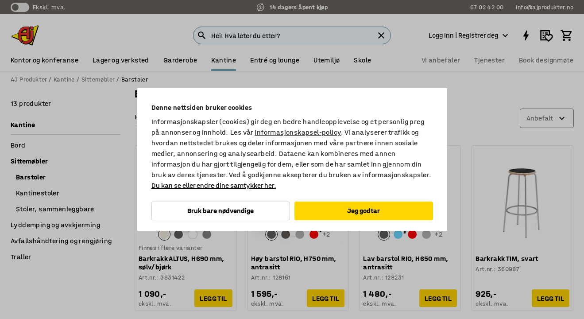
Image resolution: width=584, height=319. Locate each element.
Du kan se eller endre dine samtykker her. (213, 185)
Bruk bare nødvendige (220, 210)
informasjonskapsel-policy (298, 132)
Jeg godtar (363, 210)
